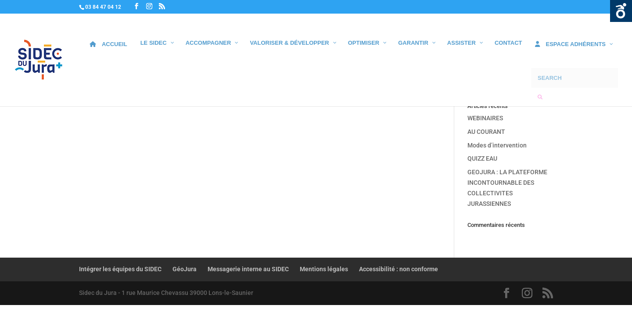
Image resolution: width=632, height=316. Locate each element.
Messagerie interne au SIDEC (248, 269)
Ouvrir (621, 11)
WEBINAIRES (485, 118)
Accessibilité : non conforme (398, 269)
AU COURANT (486, 131)
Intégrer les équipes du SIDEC (120, 269)
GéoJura (184, 269)
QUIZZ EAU (482, 158)
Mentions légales (324, 269)
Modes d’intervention (497, 145)
